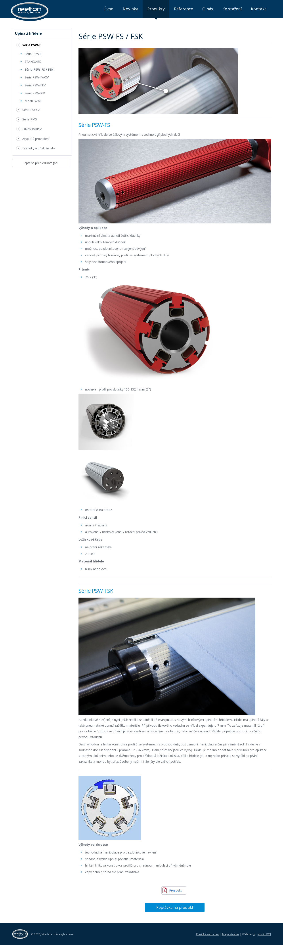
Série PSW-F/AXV (37, 77)
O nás (207, 8)
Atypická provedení (35, 139)
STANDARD (33, 61)
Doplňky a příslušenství (38, 148)
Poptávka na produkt (174, 907)
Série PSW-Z (31, 110)
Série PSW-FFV (35, 85)
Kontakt (258, 8)
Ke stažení (232, 8)
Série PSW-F (31, 45)
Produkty (156, 8)
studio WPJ (264, 934)
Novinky (130, 8)
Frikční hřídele (32, 129)
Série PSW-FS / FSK (39, 69)
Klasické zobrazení (207, 934)
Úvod (108, 8)
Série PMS (29, 119)
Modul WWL (33, 101)
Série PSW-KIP (35, 93)
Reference (183, 8)
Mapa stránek (230, 934)
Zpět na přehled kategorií (41, 163)
